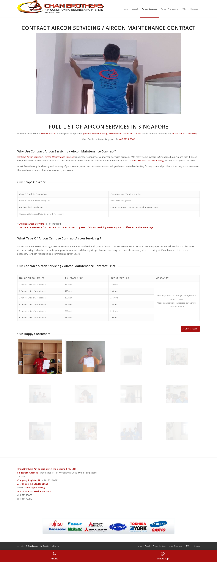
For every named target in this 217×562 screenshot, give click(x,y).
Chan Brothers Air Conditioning (148, 160)
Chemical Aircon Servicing (31, 223)
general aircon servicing (95, 133)
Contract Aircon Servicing (30, 156)
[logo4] (61, 9)
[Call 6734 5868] (190, 329)
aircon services (48, 133)
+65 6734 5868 (126, 139)
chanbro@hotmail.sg (34, 487)
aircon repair (115, 133)
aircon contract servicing (184, 133)
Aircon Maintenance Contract (60, 156)
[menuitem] (125, 9)
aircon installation (132, 133)
